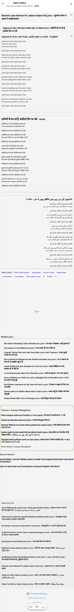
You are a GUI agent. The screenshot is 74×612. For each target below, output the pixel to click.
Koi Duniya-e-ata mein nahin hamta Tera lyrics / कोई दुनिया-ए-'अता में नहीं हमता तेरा (34, 531)
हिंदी (37, 607)
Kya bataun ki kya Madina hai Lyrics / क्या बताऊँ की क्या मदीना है (26, 547)
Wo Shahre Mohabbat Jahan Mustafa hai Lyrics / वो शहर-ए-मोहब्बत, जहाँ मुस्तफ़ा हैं (36, 349)
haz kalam (7, 282)
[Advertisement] (37, 490)
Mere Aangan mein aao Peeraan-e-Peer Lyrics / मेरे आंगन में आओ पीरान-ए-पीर (33, 421)
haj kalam (36, 278)
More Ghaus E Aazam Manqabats (16, 452)
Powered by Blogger (37, 599)
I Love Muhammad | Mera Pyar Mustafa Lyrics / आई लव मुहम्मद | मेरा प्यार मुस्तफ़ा (36, 379)
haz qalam (19, 282)
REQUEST (19, 12)
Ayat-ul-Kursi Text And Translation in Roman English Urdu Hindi (30, 472)
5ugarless (43, 603)
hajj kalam (61, 278)
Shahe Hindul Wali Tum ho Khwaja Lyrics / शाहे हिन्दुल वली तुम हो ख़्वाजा (32, 404)
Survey (45, 12)
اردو (43, 607)
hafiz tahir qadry (21, 278)
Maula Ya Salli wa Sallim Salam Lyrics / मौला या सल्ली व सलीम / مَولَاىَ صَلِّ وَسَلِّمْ (33, 590)
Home (10, 12)
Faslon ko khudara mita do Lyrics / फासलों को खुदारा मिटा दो (25, 426)
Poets (54, 12)
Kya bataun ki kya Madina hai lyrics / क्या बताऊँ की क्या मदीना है (29, 354)
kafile (49, 282)
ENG (31, 607)
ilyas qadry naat (33, 282)
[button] (71, 21)
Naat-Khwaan (32, 12)
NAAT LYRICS (19, 3)
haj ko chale (48, 278)
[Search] (71, 4)
